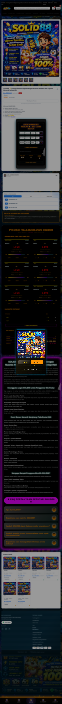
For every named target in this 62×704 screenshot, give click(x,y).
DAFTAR (37, 362)
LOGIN (24, 362)
